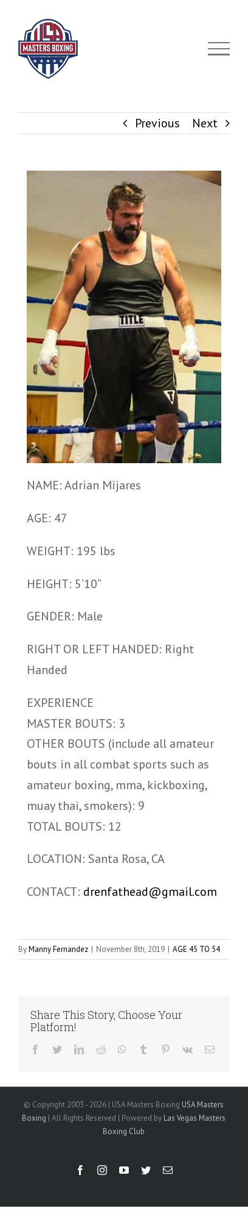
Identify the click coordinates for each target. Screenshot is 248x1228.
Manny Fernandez (58, 949)
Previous (157, 123)
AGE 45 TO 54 (196, 949)
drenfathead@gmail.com (150, 892)
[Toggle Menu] (219, 48)
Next (205, 123)
